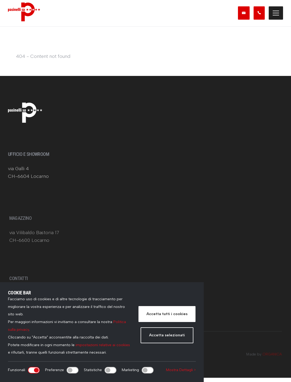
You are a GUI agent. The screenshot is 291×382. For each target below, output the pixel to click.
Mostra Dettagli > (181, 370)
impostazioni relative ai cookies (103, 345)
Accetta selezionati (167, 335)
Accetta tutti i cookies (167, 314)
